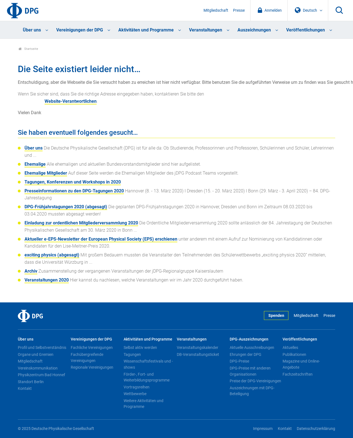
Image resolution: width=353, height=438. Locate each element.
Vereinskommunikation (38, 368)
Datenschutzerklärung (316, 428)
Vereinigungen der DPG (79, 30)
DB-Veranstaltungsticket (198, 354)
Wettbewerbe (135, 393)
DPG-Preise (239, 361)
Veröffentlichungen (305, 30)
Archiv (30, 271)
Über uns (32, 30)
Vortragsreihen (136, 387)
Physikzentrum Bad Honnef (41, 375)
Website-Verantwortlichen (71, 101)
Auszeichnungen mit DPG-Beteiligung (252, 391)
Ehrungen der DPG (245, 354)
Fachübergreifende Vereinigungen (87, 357)
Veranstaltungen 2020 (46, 280)
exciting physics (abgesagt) (51, 255)
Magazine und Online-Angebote (301, 364)
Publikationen (294, 354)
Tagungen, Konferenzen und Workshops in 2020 (72, 182)
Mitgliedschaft (216, 10)
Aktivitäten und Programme (146, 30)
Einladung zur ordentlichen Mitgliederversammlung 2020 (81, 223)
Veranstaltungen (205, 30)
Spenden (276, 315)
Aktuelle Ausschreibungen (252, 347)
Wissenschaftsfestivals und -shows (148, 364)
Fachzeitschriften (298, 374)
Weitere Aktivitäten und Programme (143, 403)
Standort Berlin (31, 382)
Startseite (28, 49)
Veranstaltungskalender (197, 347)
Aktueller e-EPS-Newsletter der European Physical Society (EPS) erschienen (100, 239)
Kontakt (25, 388)
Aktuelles (290, 347)
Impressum (263, 428)
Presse (239, 10)
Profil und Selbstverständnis (42, 347)
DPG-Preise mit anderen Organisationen (250, 371)
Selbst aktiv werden (140, 347)
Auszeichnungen (254, 30)
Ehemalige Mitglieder (45, 173)
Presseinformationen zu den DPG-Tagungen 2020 (74, 191)
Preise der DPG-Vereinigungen (255, 381)
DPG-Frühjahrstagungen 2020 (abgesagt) (65, 206)
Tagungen (132, 354)
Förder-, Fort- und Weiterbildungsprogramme (147, 377)
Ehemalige (35, 164)
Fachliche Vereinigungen (92, 347)
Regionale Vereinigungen (92, 367)
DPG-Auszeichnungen (249, 339)
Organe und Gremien (35, 354)
